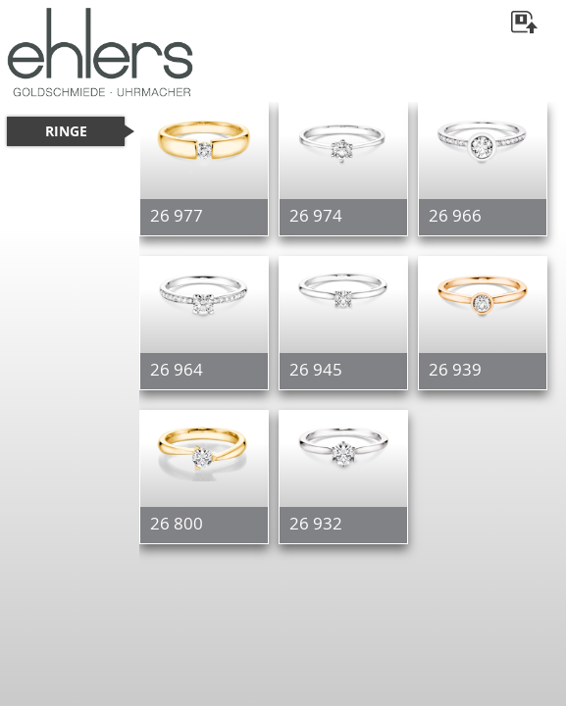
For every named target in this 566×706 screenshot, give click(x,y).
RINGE (66, 131)
